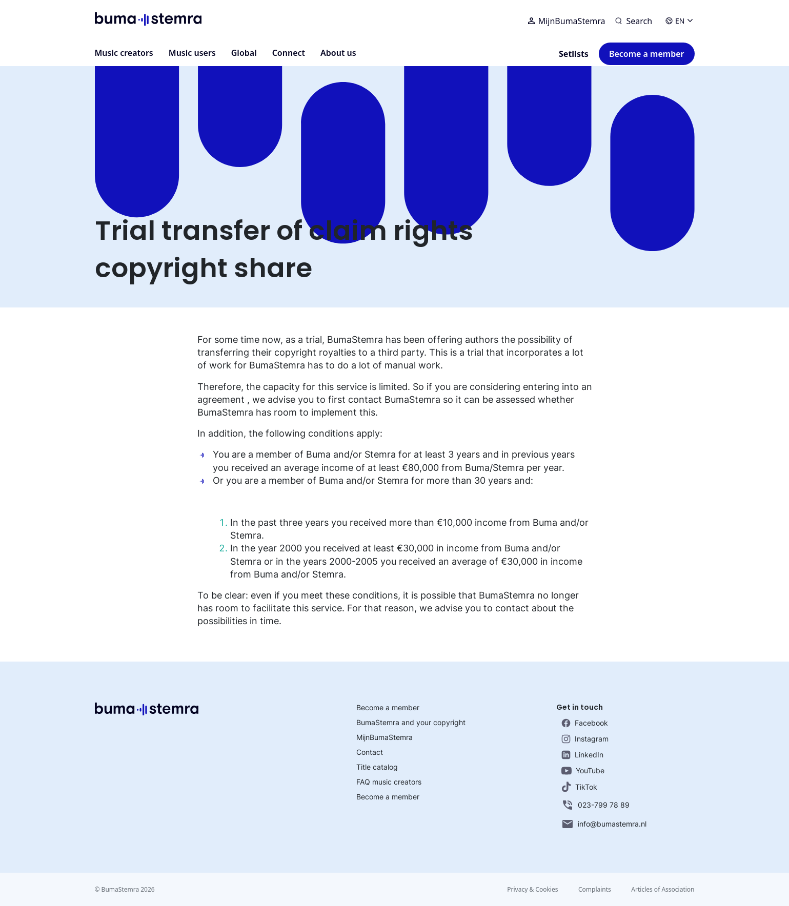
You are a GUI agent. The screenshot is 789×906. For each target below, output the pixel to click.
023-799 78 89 (595, 805)
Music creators (124, 52)
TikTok (579, 786)
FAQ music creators (388, 781)
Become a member (646, 53)
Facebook (584, 723)
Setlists (574, 53)
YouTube (582, 770)
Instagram (585, 739)
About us (338, 52)
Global (244, 52)
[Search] (633, 21)
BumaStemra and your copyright (411, 722)
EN (678, 21)
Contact (369, 752)
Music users (192, 52)
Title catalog (377, 767)
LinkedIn (582, 754)
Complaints (594, 889)
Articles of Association (662, 889)
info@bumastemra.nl (603, 824)
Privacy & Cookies (532, 889)
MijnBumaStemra (566, 21)
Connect (288, 52)
